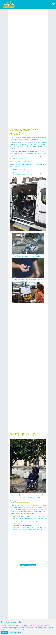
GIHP (36, 142)
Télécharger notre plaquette (28, 565)
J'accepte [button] (4, 632)
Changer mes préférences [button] (16, 632)
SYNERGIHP (13, 137)
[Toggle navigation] (53, 4)
